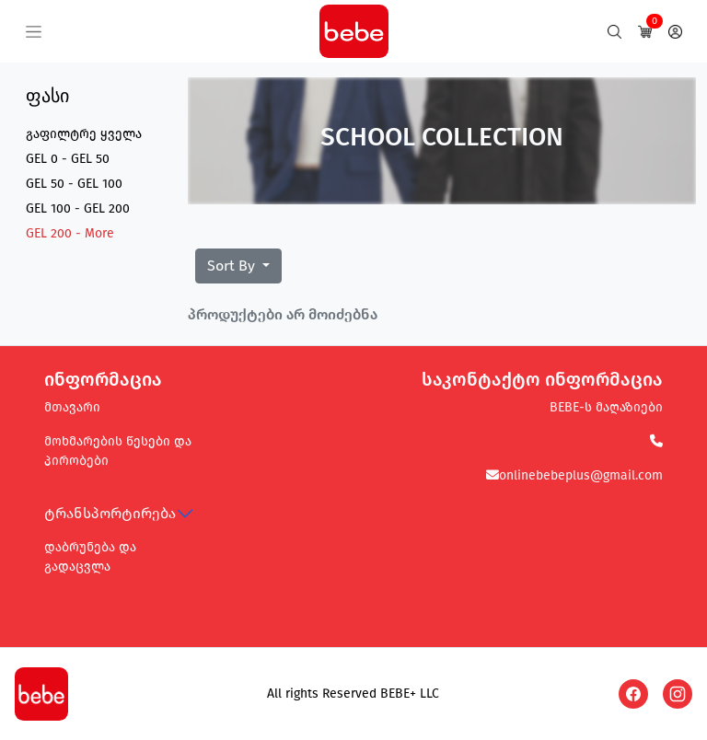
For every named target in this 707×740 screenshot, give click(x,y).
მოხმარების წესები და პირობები (117, 451)
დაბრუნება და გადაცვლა (90, 556)
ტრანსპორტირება (110, 513)
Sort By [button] (233, 265)
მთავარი (72, 407)
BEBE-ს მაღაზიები (606, 407)
